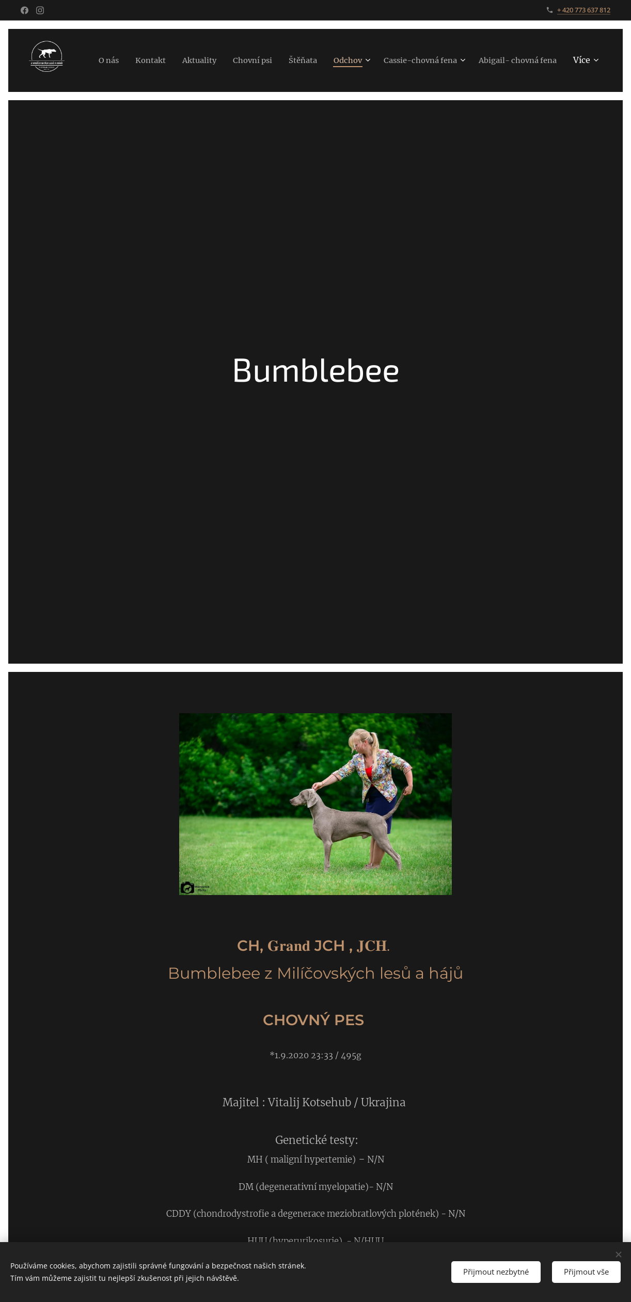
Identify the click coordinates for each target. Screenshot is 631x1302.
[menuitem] (180, 60)
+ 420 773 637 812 (583, 9)
